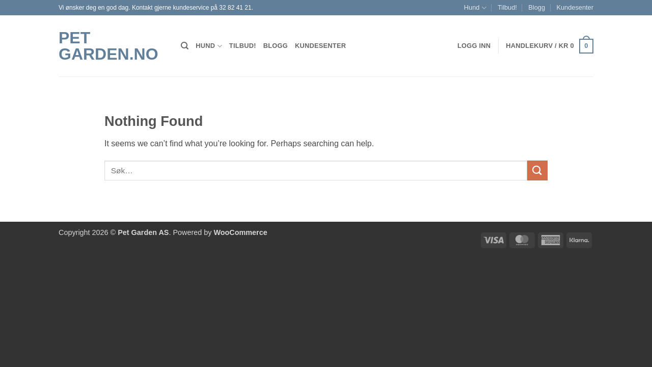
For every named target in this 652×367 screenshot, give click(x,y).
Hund (475, 8)
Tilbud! (507, 7)
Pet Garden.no (108, 46)
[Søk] (184, 46)
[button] (549, 46)
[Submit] (537, 170)
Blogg (536, 7)
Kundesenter (574, 7)
